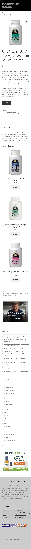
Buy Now (6, 102)
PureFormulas (7, 429)
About (4, 515)
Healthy (6, 412)
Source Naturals (13, 114)
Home (5, 13)
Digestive (8, 437)
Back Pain (8, 426)
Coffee (5, 385)
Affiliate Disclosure (20, 515)
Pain (5, 423)
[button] (26, 21)
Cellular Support (10, 434)
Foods (7, 415)
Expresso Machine (10, 396)
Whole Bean (9, 407)
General (6, 409)
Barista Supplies (10, 387)
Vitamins (6, 445)
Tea (7, 420)
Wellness (20, 114)
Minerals (8, 443)
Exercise (7, 114)
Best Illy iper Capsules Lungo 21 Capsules (14, 337)
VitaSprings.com (12, 13)
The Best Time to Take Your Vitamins (13, 351)
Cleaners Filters (10, 390)
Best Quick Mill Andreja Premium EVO (13, 348)
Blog (4, 513)
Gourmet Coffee (10, 398)
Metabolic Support (10, 440)
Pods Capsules (9, 404)
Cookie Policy (19, 517)
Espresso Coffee (10, 393)
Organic (6, 418)
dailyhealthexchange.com (10, 5)
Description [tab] (5, 122)
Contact (5, 517)
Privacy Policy (19, 510)
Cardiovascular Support (12, 432)
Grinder (7, 401)
